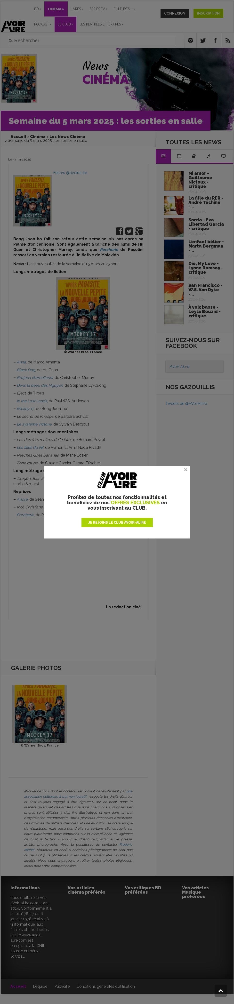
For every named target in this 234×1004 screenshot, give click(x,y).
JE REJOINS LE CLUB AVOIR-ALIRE (117, 522)
